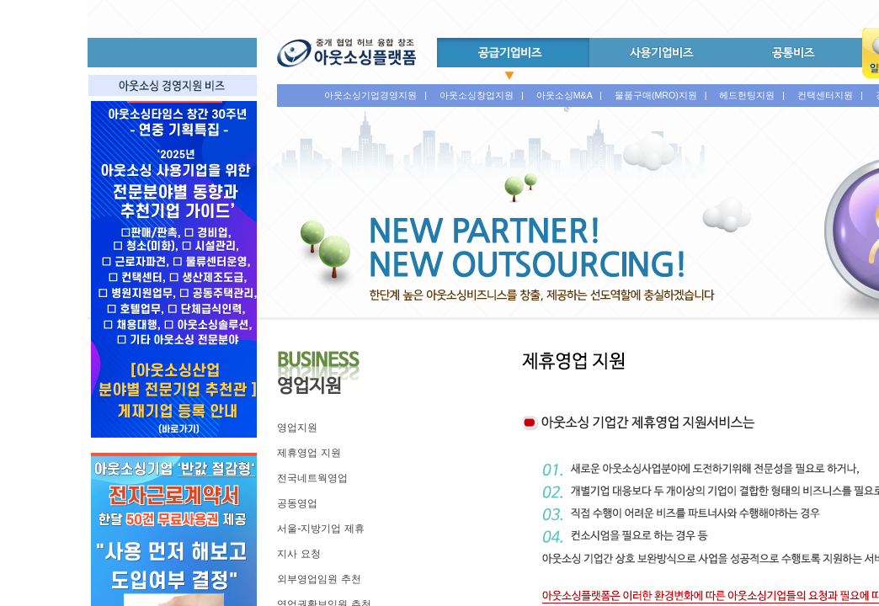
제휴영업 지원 (308, 453)
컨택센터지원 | (830, 95)
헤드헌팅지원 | (752, 95)
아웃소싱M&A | (569, 95)
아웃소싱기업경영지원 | (375, 95)
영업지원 (297, 427)
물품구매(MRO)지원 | (661, 95)
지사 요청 (298, 554)
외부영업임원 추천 (318, 579)
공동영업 (297, 503)
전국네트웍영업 (312, 478)
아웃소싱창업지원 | (482, 95)
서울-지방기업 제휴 (320, 528)
